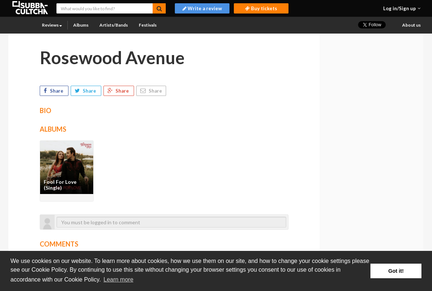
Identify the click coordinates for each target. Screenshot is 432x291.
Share (54, 91)
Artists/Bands (113, 25)
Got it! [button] (396, 271)
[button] (402, 8)
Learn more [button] (118, 279)
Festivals (148, 25)
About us (411, 25)
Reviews (52, 25)
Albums (81, 25)
